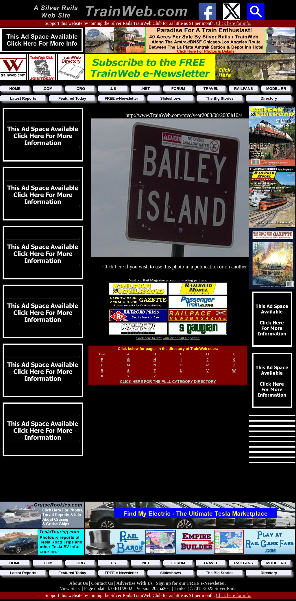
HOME (15, 88)
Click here (113, 267)
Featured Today (72, 98)
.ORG (80, 88)
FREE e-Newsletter (121, 98)
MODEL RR (276, 88)
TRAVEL (211, 88)
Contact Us (102, 583)
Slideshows (170, 98)
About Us (79, 583)
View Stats (70, 588)
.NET (145, 88)
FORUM (178, 88)
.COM (48, 88)
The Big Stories (219, 98)
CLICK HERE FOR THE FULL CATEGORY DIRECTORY (168, 381)
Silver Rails (225, 588)
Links (179, 588)
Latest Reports (23, 98)
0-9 (102, 354)
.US (113, 88)
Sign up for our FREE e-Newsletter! (191, 583)
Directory (268, 98)
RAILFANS (243, 88)
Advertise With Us (135, 583)
